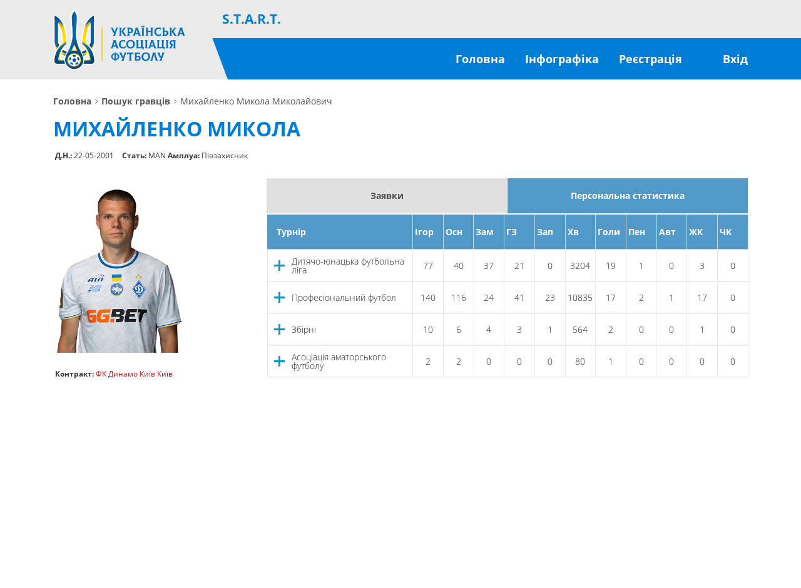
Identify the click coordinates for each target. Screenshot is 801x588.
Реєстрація (650, 58)
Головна (480, 58)
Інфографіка (562, 58)
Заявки (387, 195)
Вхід (735, 58)
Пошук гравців (135, 101)
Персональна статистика (628, 195)
